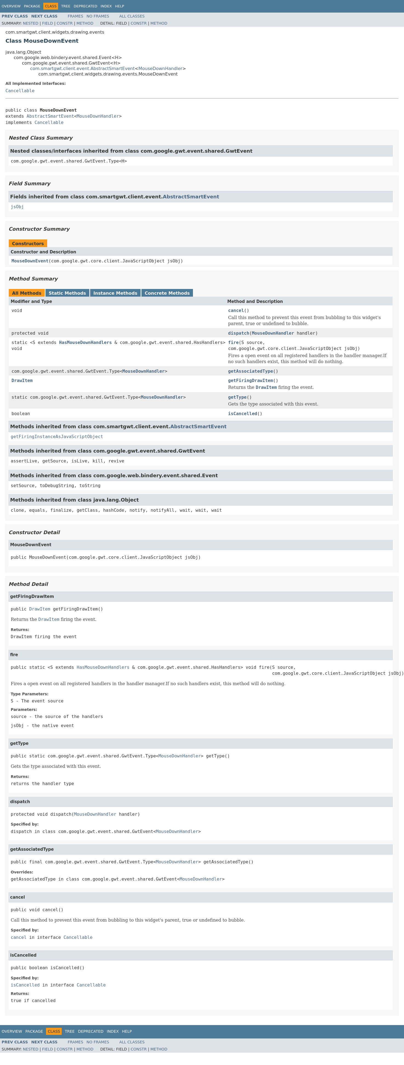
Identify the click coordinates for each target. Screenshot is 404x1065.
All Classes (132, 16)
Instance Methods (115, 293)
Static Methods (67, 293)
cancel (236, 310)
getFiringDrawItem (250, 380)
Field (47, 23)
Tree (65, 6)
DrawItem (22, 380)
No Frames (98, 16)
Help (119, 6)
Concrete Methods (167, 293)
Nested (30, 23)
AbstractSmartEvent (50, 116)
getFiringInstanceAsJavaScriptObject (57, 436)
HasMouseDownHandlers (85, 342)
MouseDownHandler (160, 68)
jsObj (17, 206)
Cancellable (20, 90)
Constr (65, 23)
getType (237, 397)
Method (84, 23)
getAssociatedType (250, 371)
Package (32, 6)
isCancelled (242, 413)
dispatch (238, 333)
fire (233, 342)
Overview (11, 6)
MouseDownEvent (30, 261)
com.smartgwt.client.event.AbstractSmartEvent (82, 68)
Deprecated (85, 6)
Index (106, 6)
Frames (75, 16)
